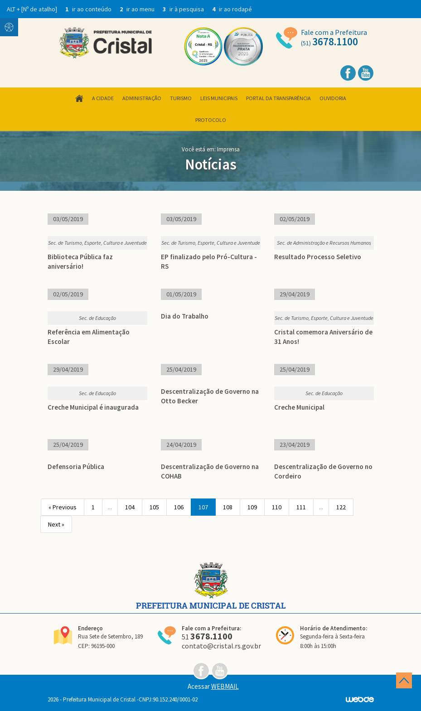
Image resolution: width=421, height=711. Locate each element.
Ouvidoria (332, 98)
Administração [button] (141, 98)
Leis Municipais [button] (218, 98)
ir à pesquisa (184, 9)
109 (252, 507)
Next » (56, 524)
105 (154, 507)
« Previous (62, 507)
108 (227, 507)
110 (276, 507)
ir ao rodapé (232, 9)
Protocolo (210, 119)
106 (179, 507)
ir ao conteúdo (89, 9)
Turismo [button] (181, 98)
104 (130, 507)
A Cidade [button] (103, 98)
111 (301, 507)
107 (203, 507)
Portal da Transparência (278, 98)
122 (341, 507)
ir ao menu (138, 9)
